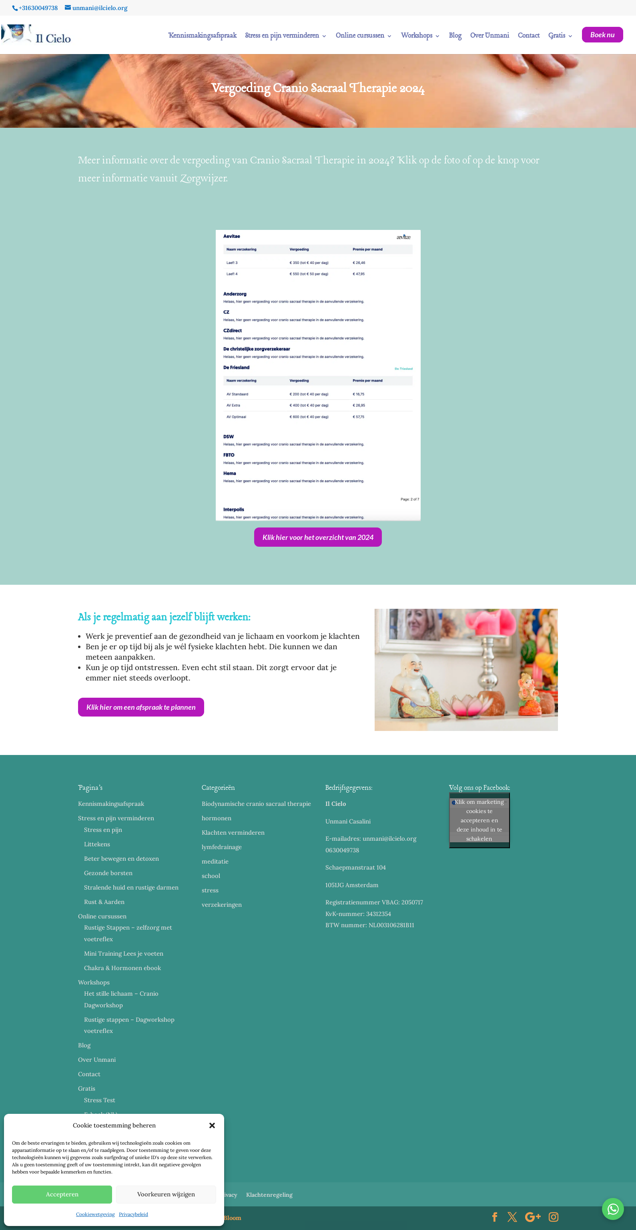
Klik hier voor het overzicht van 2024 (318, 537)
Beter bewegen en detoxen (121, 858)
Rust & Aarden (104, 902)
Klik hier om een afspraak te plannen (141, 707)
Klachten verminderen (233, 832)
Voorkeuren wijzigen (166, 1194)
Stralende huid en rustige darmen (131, 887)
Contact (529, 36)
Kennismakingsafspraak (202, 36)
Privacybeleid (133, 1214)
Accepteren (62, 1194)
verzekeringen (222, 904)
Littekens (97, 844)
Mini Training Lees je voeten (123, 953)
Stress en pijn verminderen (282, 36)
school (211, 876)
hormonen (216, 818)
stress (210, 890)
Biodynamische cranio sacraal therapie (256, 803)
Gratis (556, 36)
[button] (212, 1125)
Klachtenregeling (269, 1194)
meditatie (215, 861)
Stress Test (99, 1100)
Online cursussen (360, 36)
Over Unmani (489, 36)
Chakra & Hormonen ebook (122, 968)
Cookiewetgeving (95, 1214)
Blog (455, 36)
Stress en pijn (103, 829)
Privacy (227, 1194)
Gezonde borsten (108, 873)
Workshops (416, 36)
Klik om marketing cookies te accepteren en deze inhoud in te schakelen (479, 820)
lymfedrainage (222, 847)
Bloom (232, 1218)
